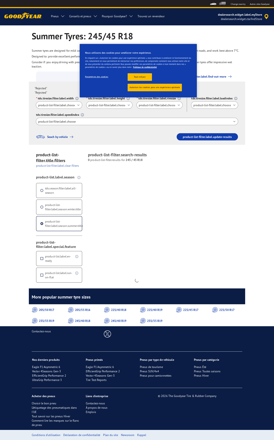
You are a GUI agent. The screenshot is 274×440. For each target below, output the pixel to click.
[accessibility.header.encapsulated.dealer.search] (244, 16)
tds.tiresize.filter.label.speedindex (57, 114)
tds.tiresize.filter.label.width (56, 98)
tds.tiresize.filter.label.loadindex (212, 98)
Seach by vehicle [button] (55, 137)
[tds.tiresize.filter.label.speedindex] (137, 121)
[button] (77, 98)
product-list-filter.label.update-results (207, 137)
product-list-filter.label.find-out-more (201, 76)
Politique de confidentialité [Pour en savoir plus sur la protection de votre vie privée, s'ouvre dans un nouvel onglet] (145, 67)
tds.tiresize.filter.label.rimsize (157, 98)
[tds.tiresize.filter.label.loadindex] (214, 105)
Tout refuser (140, 77)
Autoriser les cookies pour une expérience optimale (155, 87)
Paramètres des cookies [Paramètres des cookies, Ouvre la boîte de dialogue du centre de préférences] (96, 76)
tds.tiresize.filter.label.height (106, 98)
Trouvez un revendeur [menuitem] (151, 16)
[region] (138, 70)
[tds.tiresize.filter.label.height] (109, 105)
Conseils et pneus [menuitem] (83, 16)
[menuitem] (213, 3)
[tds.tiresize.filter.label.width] (59, 105)
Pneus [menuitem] (58, 16)
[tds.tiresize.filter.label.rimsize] (160, 105)
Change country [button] (238, 4)
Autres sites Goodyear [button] (260, 4)
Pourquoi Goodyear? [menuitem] (117, 16)
